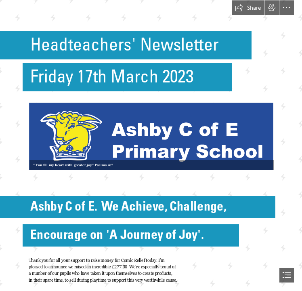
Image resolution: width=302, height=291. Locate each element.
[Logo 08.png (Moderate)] (151, 135)
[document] (151, 145)
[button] (248, 7)
